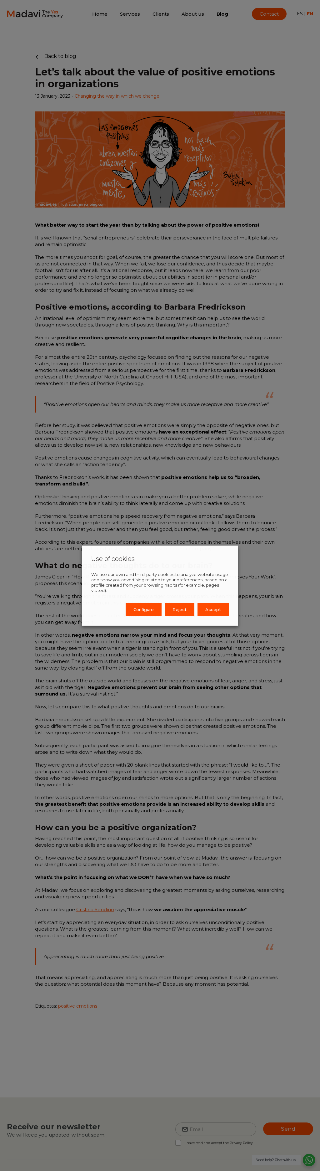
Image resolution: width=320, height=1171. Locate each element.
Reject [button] (179, 609)
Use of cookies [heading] (113, 558)
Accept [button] (213, 609)
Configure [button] (143, 609)
